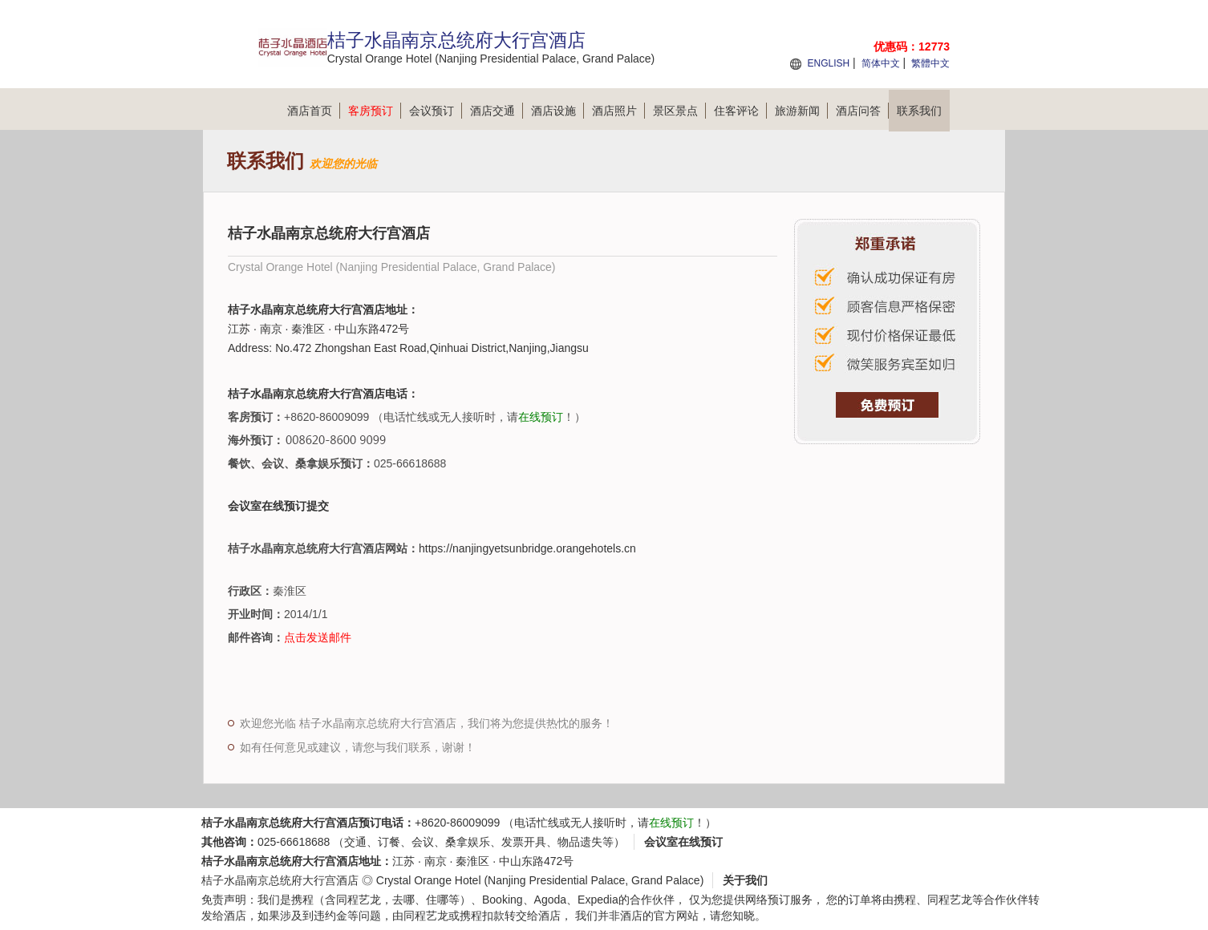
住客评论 (740, 111)
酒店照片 (618, 111)
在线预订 (540, 416)
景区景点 (679, 111)
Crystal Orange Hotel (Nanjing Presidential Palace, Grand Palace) (540, 880)
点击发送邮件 (317, 637)
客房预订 (374, 111)
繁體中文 (930, 63)
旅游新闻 (801, 111)
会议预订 (435, 111)
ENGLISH (828, 63)
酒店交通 (496, 111)
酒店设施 (557, 111)
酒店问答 (862, 111)
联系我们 (919, 110)
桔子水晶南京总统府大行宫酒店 (280, 880)
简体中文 (880, 63)
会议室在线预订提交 (278, 505)
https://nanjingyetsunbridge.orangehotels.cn (527, 548)
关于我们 (745, 880)
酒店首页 (313, 111)
